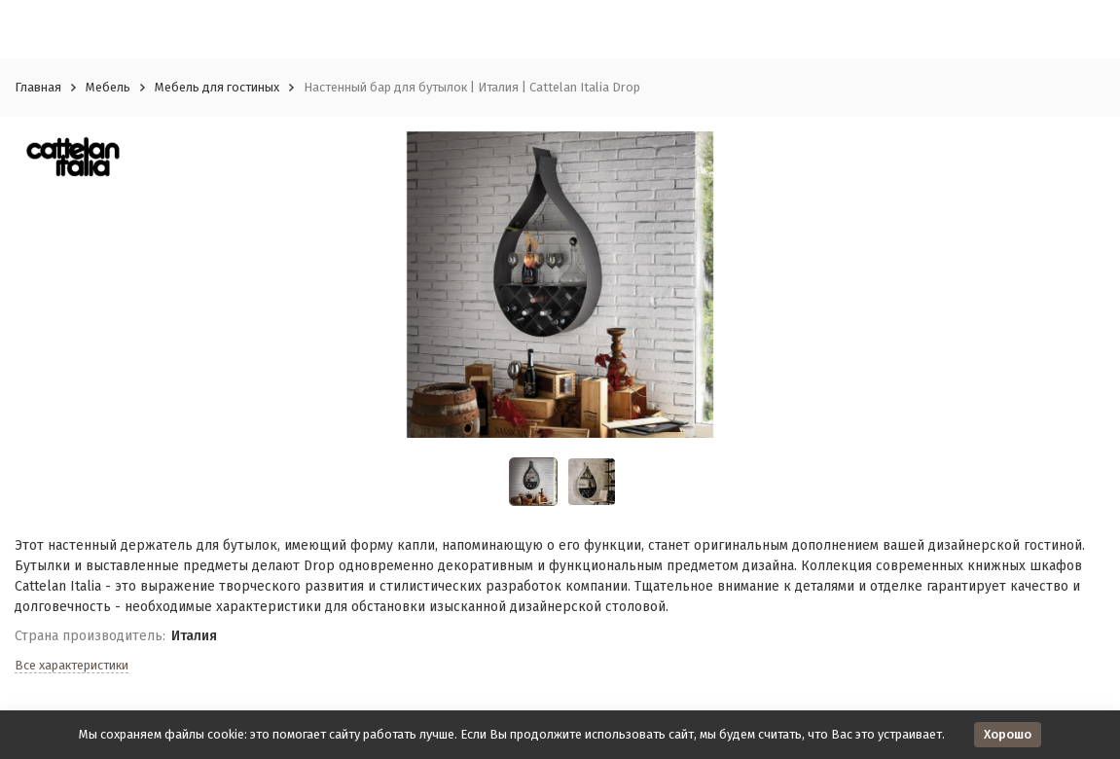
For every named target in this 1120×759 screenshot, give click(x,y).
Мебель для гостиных (217, 87)
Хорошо (1007, 734)
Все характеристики (71, 665)
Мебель (108, 87)
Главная (38, 87)
